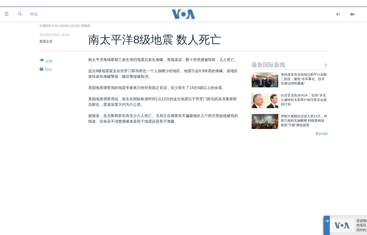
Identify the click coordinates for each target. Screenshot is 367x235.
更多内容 (322, 133)
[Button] (46, 61)
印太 (34, 14)
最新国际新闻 (290, 65)
